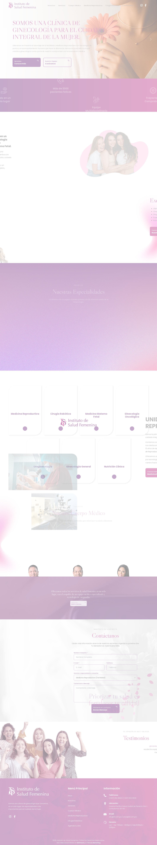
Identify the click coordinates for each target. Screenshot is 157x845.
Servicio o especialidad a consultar (95, 673)
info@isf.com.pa (115, 817)
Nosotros (51, 5)
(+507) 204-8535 (129, 798)
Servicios (61, 5)
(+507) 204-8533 (115, 798)
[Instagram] (141, 5)
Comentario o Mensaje (90, 683)
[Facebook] (145, 5)
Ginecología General (78, 479)
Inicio (70, 795)
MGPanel (80, 843)
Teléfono (118, 663)
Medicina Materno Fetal (96, 428)
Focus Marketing (93, 843)
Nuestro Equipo (51, 62)
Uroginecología (43, 479)
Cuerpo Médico (74, 5)
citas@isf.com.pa (129, 817)
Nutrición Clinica (114, 479)
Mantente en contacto (110, 708)
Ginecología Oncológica (132, 428)
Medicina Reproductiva (93, 5)
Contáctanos (127, 5)
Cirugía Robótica (112, 5)
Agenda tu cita (74, 826)
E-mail (85, 663)
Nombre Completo (89, 653)
